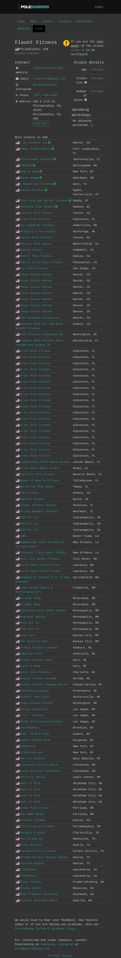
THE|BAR (24, 165)
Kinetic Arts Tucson (34, 213)
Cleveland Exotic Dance (37, 765)
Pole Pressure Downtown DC (39, 334)
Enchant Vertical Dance (37, 900)
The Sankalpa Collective (37, 318)
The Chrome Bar (30, 839)
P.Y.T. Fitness (30, 715)
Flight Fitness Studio (36, 505)
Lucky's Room (28, 666)
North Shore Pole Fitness (38, 565)
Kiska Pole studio (32, 808)
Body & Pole (27, 171)
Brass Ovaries (29, 845)
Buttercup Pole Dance (35, 486)
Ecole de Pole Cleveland (37, 771)
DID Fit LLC (27, 517)
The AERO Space (30, 814)
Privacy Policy (60, 955)
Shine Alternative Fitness (39, 721)
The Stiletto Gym (31, 641)
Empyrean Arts (29, 653)
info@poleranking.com (32, 948)
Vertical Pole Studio (35, 474)
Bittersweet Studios (34, 159)
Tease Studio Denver (34, 274)
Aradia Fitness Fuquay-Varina (42, 684)
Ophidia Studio (30, 499)
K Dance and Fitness (34, 184)
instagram (65, 944)
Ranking (24, 28)
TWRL (21, 536)
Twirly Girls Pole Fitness (39, 262)
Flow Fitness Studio (34, 703)
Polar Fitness (29, 882)
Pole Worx (25, 635)
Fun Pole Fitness (31, 268)
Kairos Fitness (30, 190)
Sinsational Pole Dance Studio (43, 462)
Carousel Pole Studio (35, 206)
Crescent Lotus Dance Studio (41, 552)
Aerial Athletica (31, 709)
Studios (65, 21)
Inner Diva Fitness (33, 672)
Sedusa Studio (29, 250)
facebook (48, 944)
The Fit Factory (31, 758)
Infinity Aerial (31, 777)
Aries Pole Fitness (33, 219)
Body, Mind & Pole (32, 734)
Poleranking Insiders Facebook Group (45, 928)
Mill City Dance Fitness (37, 559)
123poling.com (29, 752)
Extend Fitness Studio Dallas (42, 857)
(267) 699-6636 (45, 95)
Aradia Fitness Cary (34, 660)
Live (39, 28)
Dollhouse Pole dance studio (41, 610)
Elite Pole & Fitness (35, 826)
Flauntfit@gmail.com (49, 78)
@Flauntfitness (45, 85)
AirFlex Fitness (31, 820)
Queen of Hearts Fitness (37, 480)
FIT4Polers (26, 869)
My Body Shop (28, 598)
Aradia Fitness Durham (36, 678)
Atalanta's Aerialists (36, 231)
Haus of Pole (28, 783)
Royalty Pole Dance (33, 244)
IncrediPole (27, 727)
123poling (25, 746)
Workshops (84, 21)
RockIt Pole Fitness (34, 256)
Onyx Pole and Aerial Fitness (42, 200)
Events (48, 21)
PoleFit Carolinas (32, 697)
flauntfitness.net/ (48, 68)
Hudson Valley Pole (33, 740)
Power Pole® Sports (33, 149)
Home (21, 21)
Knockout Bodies (31, 617)
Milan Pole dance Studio (37, 468)
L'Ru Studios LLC (31, 142)
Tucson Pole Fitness (34, 237)
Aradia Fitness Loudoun (37, 647)
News (33, 21)
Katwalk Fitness (31, 832)
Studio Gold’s (29, 888)
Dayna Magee (27, 178)
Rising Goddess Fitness (37, 511)
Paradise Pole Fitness (36, 851)
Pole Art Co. (28, 623)
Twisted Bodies (30, 863)
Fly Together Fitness (35, 225)
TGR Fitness (27, 493)
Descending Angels (32, 691)
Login (99, 7)
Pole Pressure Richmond (37, 894)
